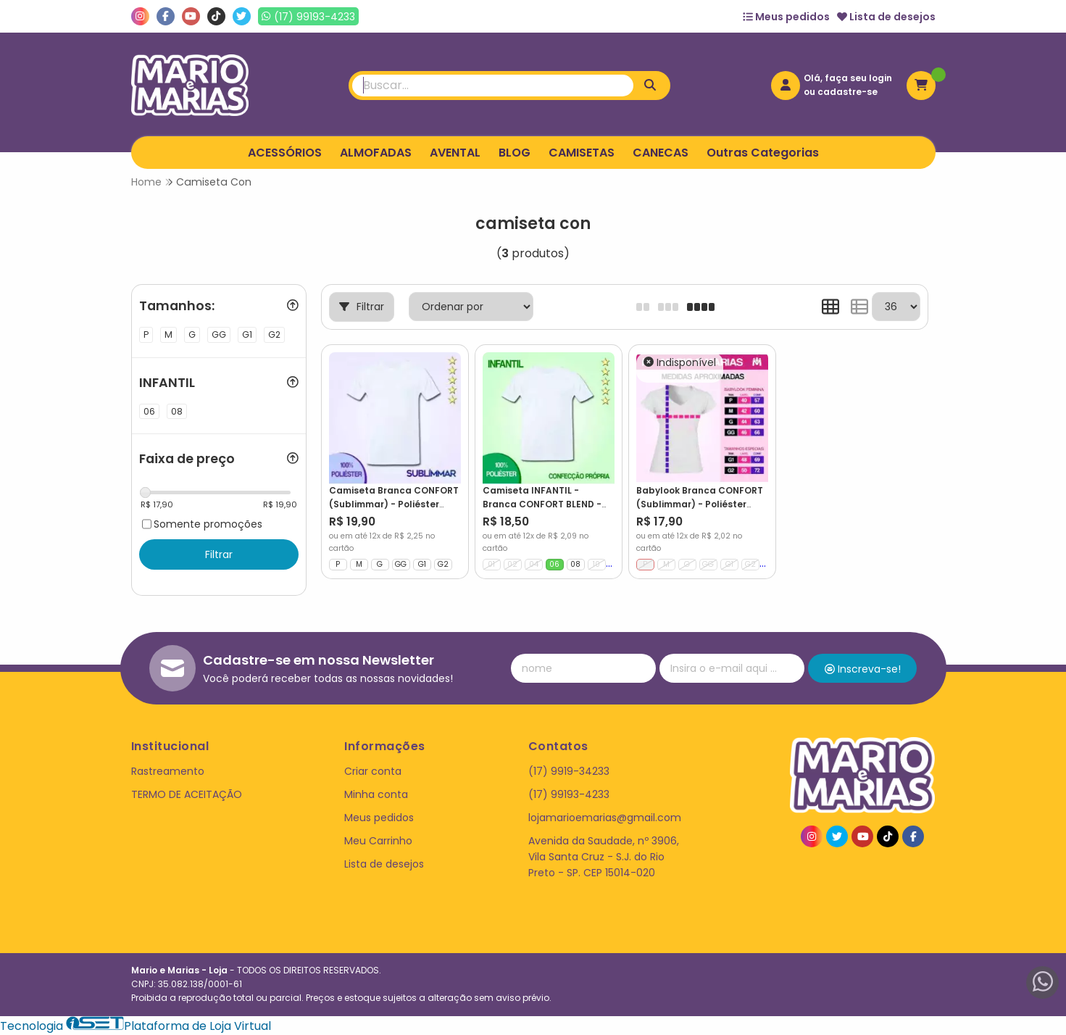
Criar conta (372, 771)
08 (575, 564)
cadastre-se (847, 92)
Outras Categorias (763, 152)
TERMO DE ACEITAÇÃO (186, 794)
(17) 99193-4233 (568, 794)
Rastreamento (167, 771)
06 (554, 564)
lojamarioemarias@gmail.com (604, 817)
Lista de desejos (886, 16)
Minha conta (376, 794)
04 (533, 564)
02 (512, 564)
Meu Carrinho (378, 841)
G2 (443, 564)
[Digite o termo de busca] (492, 85)
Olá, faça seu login (848, 78)
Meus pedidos (786, 16)
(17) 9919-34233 (568, 771)
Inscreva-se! (863, 669)
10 (596, 564)
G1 (422, 564)
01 (491, 564)
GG (401, 564)
